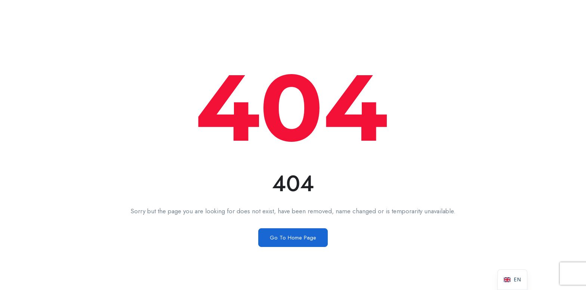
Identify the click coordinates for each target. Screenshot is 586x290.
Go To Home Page (293, 237)
